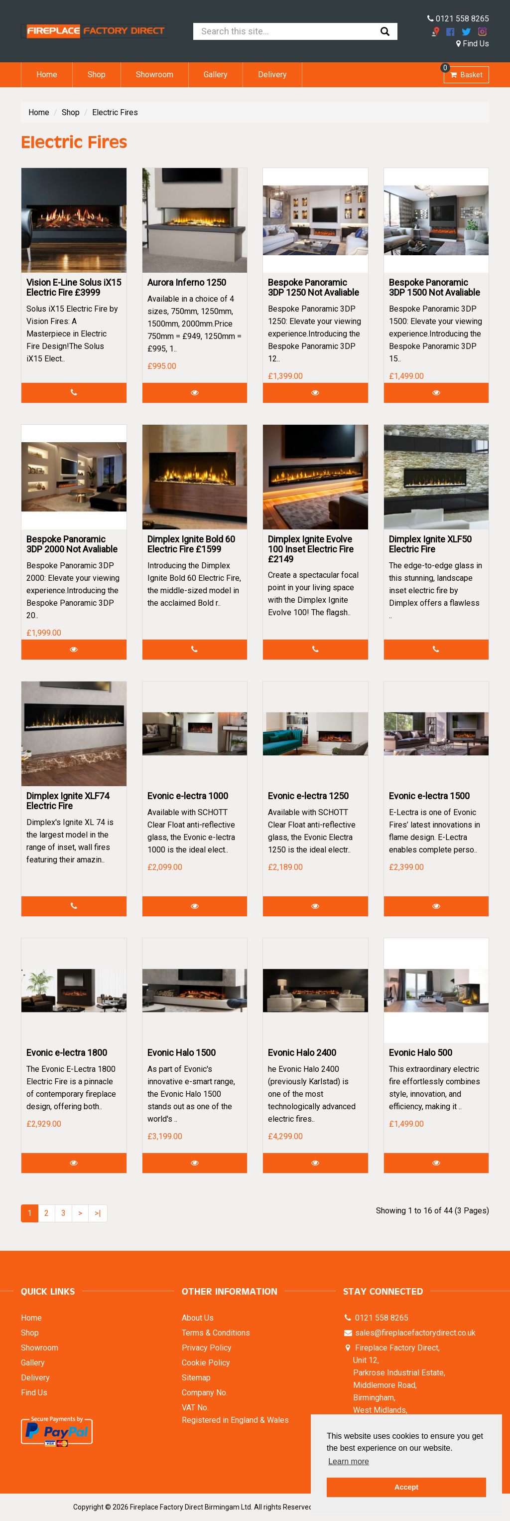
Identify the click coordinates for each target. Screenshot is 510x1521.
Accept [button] (406, 1487)
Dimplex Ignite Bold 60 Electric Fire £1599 (191, 544)
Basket (463, 72)
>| (98, 1213)
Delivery (272, 74)
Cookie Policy (206, 1362)
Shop (97, 74)
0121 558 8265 (458, 18)
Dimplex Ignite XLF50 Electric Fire (430, 544)
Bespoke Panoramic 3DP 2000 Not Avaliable (72, 544)
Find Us (472, 43)
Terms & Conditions (216, 1333)
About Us (198, 1318)
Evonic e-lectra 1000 (187, 796)
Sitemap (196, 1377)
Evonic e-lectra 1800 (66, 1052)
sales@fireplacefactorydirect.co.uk (414, 1333)
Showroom (154, 74)
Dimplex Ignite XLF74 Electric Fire (67, 801)
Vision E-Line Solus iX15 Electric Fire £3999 (73, 287)
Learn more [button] (348, 1461)
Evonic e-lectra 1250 (308, 796)
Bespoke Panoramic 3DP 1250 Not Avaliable (313, 287)
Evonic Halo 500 (420, 1052)
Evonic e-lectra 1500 (429, 796)
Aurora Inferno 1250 (186, 282)
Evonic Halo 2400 (302, 1052)
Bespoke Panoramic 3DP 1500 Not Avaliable (434, 287)
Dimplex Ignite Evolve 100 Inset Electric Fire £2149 (311, 549)
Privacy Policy (207, 1347)
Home (46, 74)
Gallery (216, 74)
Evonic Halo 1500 (181, 1052)
